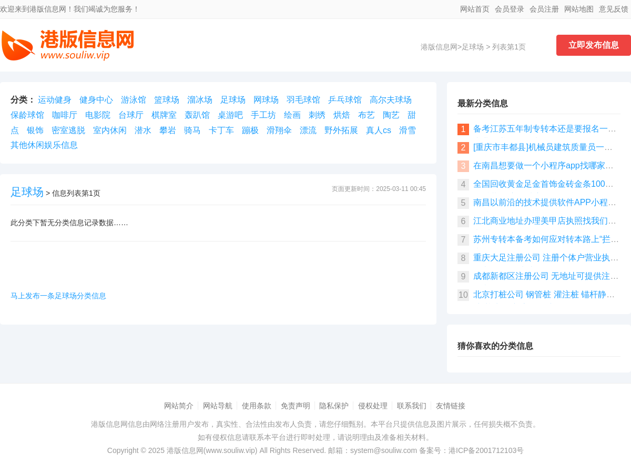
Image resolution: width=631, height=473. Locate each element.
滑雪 (407, 130)
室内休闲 (110, 130)
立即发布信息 (593, 45)
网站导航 (217, 405)
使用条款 (256, 405)
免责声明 (295, 405)
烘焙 (341, 114)
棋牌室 (164, 114)
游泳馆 (133, 99)
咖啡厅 (64, 114)
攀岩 (167, 130)
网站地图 (579, 9)
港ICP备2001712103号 (486, 450)
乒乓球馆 (345, 99)
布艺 (366, 114)
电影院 (97, 114)
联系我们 (411, 405)
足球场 (473, 47)
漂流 (308, 130)
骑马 (192, 130)
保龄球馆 (27, 114)
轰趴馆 (197, 114)
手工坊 (263, 114)
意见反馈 (613, 9)
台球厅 (131, 114)
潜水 (143, 130)
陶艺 (391, 114)
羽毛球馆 (303, 99)
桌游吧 (230, 114)
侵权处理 (373, 405)
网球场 (266, 99)
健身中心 (96, 99)
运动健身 (55, 99)
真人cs (378, 130)
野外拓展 (341, 130)
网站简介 (179, 405)
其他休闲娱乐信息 (44, 144)
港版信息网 (439, 47)
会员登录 (509, 9)
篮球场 (166, 99)
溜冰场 (199, 99)
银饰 (35, 130)
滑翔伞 (279, 130)
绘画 (292, 114)
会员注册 (544, 9)
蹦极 (250, 130)
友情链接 (450, 405)
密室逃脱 (68, 130)
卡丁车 (221, 130)
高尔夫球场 (391, 99)
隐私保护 (334, 405)
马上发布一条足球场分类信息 (58, 295)
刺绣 (317, 114)
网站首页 (475, 9)
